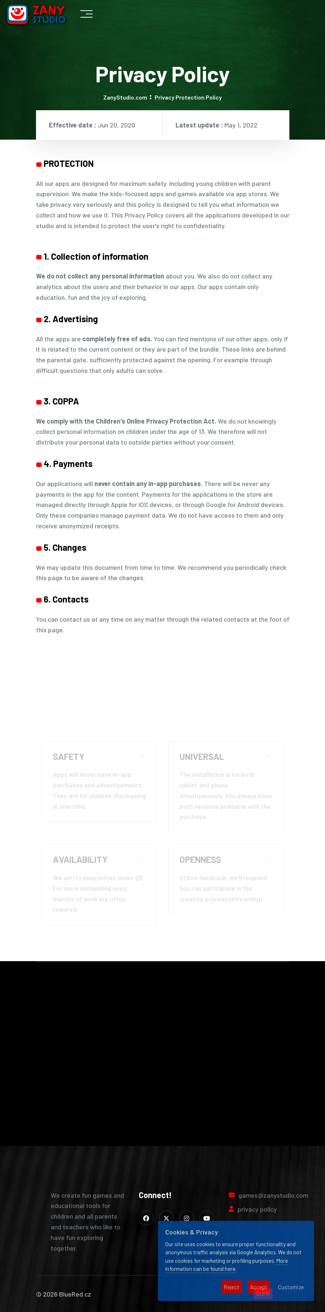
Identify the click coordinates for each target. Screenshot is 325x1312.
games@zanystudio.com (273, 1195)
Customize (291, 1287)
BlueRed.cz (75, 1294)
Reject (231, 1287)
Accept (258, 1287)
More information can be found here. (226, 1264)
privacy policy (257, 1209)
